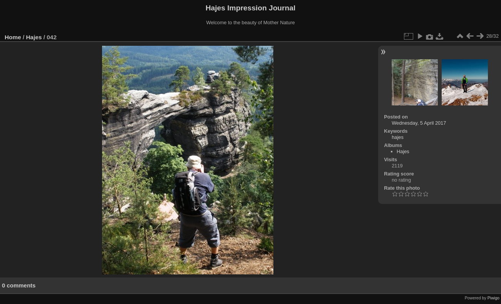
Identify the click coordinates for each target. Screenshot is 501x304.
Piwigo (493, 298)
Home (13, 37)
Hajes (34, 37)
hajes (398, 137)
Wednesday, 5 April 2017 (419, 123)
